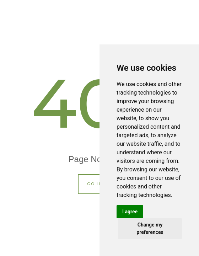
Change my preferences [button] (149, 228)
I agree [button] (130, 211)
